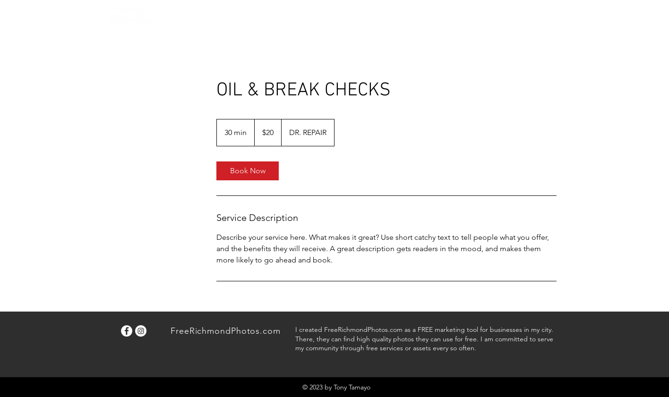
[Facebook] (126, 331)
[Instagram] (140, 331)
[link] (247, 170)
